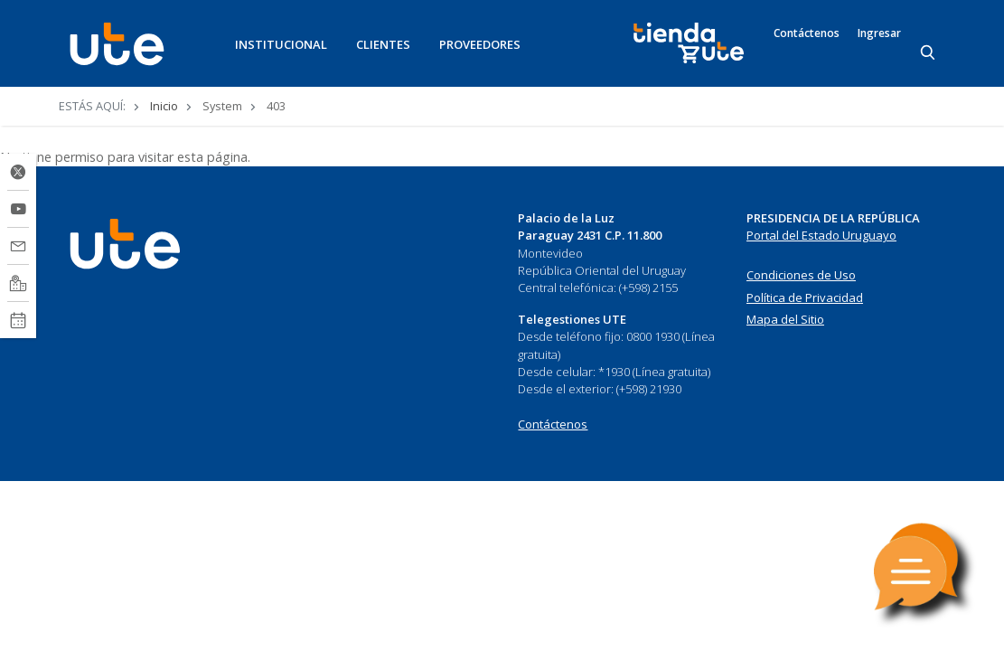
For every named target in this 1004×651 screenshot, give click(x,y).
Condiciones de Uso (801, 275)
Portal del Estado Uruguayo (821, 235)
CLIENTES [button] (383, 44)
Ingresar (879, 33)
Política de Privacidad (804, 297)
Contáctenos (807, 33)
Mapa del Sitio (785, 319)
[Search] (929, 53)
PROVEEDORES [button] (480, 44)
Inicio (164, 106)
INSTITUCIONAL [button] (281, 44)
